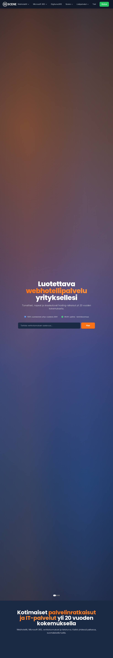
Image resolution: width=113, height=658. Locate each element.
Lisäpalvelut (83, 4)
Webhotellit (23, 4)
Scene (69, 4)
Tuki (94, 4)
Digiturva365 (56, 4)
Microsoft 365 (40, 4)
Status (104, 4)
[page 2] (57, 595)
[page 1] (54, 595)
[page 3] (59, 595)
